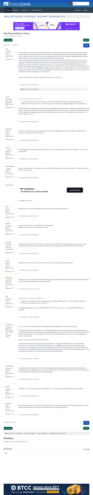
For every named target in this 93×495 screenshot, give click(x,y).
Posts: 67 (7, 390)
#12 (19, 358)
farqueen (32, 89)
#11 (19, 317)
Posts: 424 (8, 151)
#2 (19, 121)
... (10, 45)
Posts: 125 (8, 370)
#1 (19, 84)
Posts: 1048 (8, 101)
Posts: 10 (7, 133)
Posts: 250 (8, 246)
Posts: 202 (8, 328)
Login (85, 10)
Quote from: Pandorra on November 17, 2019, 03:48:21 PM (31, 298)
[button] (86, 45)
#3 (19, 140)
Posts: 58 (7, 170)
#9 (19, 270)
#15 (19, 414)
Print (86, 45)
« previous (8, 40)
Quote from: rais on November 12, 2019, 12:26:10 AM (30, 98)
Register (78, 10)
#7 (19, 234)
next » (86, 40)
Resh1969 (25, 89)
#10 (19, 289)
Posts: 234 (8, 281)
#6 (19, 200)
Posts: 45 (7, 407)
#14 (19, 396)
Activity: (8, 448)
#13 (19, 379)
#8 (19, 253)
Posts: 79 (7, 52)
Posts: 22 (7, 210)
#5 (19, 177)
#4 (19, 159)
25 (11, 45)
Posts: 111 (8, 227)
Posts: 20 (7, 265)
